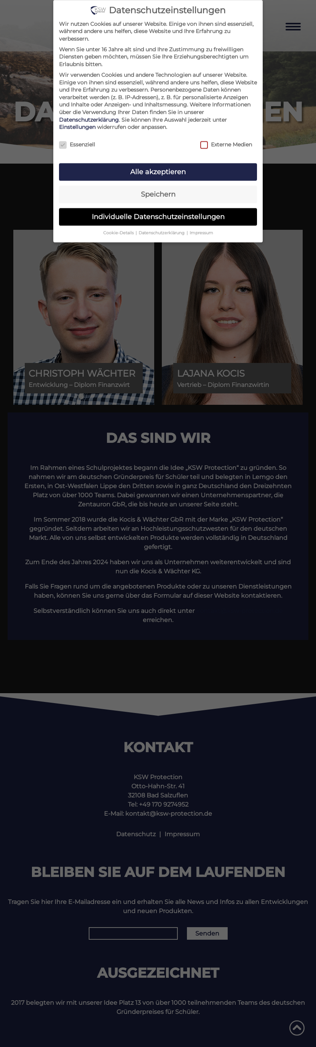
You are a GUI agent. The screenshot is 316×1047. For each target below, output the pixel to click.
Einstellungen (77, 124)
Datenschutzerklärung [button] (162, 229)
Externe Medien (226, 141)
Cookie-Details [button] (119, 229)
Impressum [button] (201, 229)
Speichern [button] (158, 191)
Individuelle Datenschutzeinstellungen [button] (158, 213)
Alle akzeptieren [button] (158, 169)
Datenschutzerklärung (89, 116)
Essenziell (77, 141)
